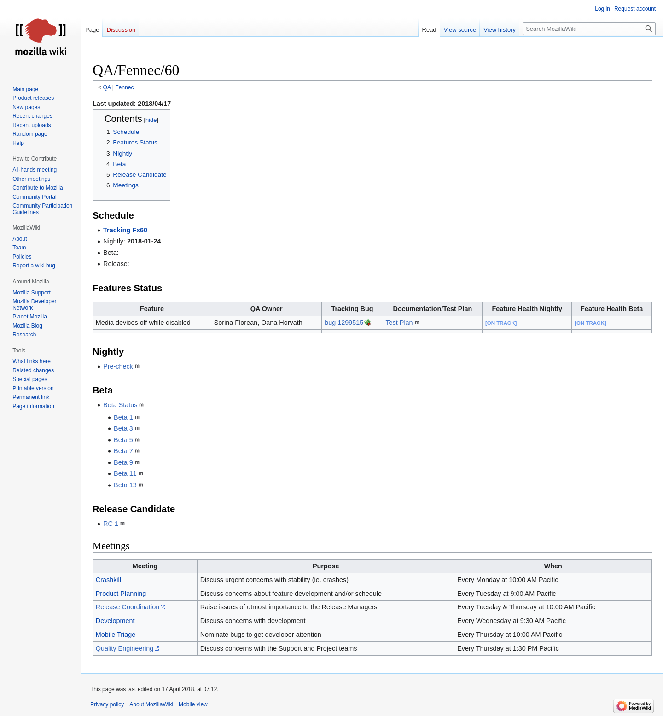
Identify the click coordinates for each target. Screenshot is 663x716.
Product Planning (121, 593)
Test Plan (399, 322)
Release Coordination (127, 607)
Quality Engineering (125, 648)
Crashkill (108, 579)
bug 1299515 (344, 322)
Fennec (124, 87)
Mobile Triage (115, 634)
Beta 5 (123, 440)
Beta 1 (123, 417)
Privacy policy (107, 704)
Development (115, 620)
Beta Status (120, 405)
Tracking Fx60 (125, 230)
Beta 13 (125, 485)
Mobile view (193, 704)
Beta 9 (123, 462)
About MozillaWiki (151, 704)
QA (107, 87)
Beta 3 (123, 428)
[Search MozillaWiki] (589, 28)
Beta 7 (123, 451)
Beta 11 (125, 473)
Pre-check (118, 366)
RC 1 (110, 523)
